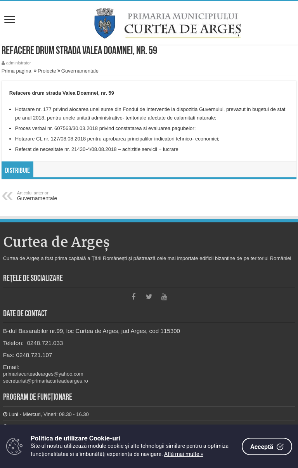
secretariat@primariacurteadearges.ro (45, 381)
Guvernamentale (80, 71)
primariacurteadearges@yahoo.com (43, 374)
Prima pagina (16, 71)
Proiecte (47, 71)
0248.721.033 (44, 343)
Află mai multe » (183, 454)
